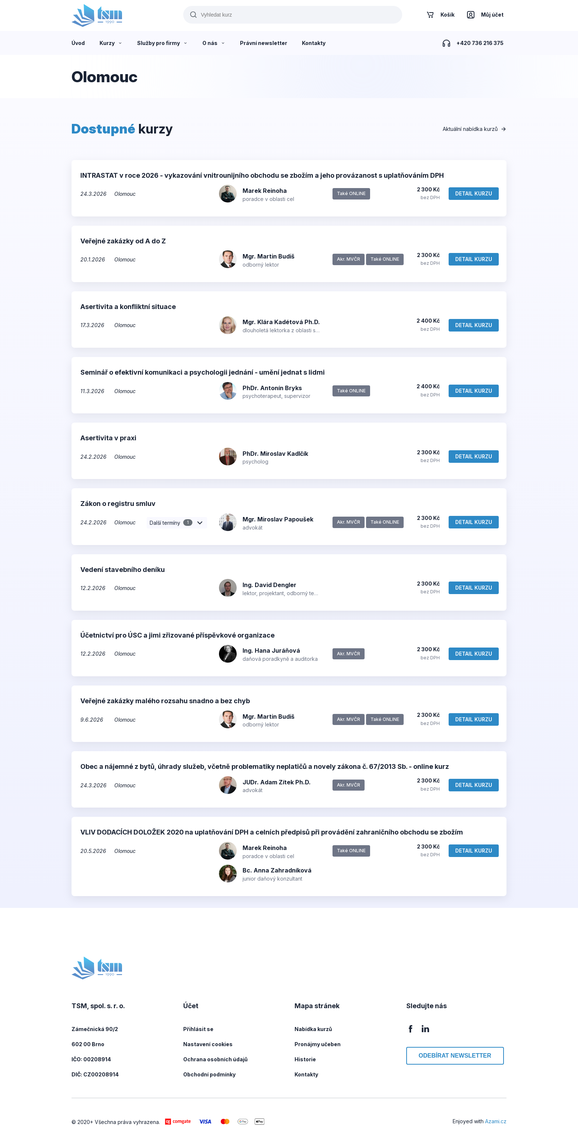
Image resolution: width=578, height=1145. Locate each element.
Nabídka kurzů (313, 1029)
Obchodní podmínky (209, 1074)
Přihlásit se (198, 1029)
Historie (305, 1059)
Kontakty (306, 1074)
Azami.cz (495, 1121)
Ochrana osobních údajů (215, 1059)
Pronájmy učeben (318, 1044)
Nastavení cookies (208, 1044)
